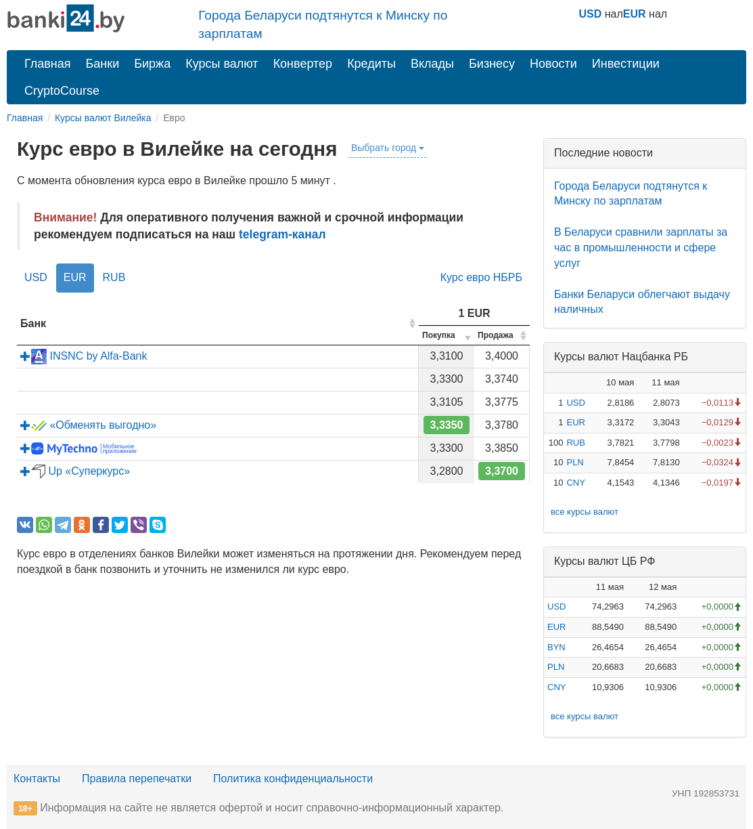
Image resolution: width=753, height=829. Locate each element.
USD (590, 14)
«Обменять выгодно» (88, 425)
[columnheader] (218, 324)
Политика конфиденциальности (293, 778)
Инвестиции (626, 63)
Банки (103, 63)
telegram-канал (282, 234)
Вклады (432, 63)
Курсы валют (221, 63)
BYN (556, 647)
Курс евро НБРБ (481, 277)
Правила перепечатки (136, 778)
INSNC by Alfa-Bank (83, 356)
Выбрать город (387, 147)
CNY (575, 482)
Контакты (37, 778)
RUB (114, 277)
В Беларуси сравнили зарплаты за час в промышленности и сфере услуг (640, 247)
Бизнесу (492, 63)
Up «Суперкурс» (75, 471)
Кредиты (371, 63)
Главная (47, 63)
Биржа (152, 63)
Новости (553, 63)
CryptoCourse (61, 91)
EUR (634, 14)
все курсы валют (584, 512)
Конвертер (303, 63)
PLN (574, 462)
